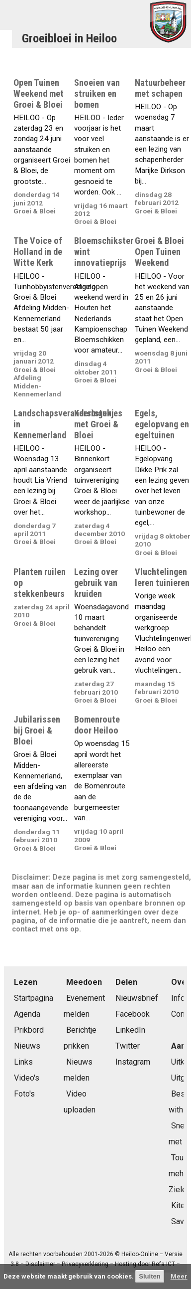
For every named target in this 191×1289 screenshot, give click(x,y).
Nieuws (27, 1046)
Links (23, 1062)
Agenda (27, 1014)
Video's (26, 1078)
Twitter (127, 1046)
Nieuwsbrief (136, 998)
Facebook (132, 1014)
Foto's (24, 1094)
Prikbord (29, 1030)
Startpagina (33, 998)
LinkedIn (130, 1030)
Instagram (132, 1062)
